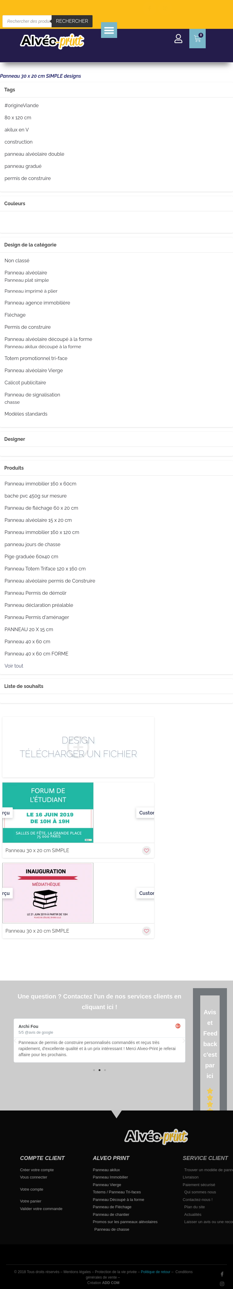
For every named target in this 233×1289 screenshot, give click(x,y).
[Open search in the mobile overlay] (47, 21)
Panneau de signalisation (32, 395)
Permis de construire (28, 327)
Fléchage (15, 315)
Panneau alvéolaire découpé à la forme (48, 339)
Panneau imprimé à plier (31, 290)
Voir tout (14, 666)
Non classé (17, 260)
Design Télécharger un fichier (78, 747)
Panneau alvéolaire (26, 273)
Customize (151, 812)
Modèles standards (26, 414)
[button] (109, 30)
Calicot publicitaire (25, 382)
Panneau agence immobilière (37, 303)
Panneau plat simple (27, 280)
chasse (12, 402)
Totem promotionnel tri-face (36, 358)
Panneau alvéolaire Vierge (34, 370)
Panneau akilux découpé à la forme (43, 346)
